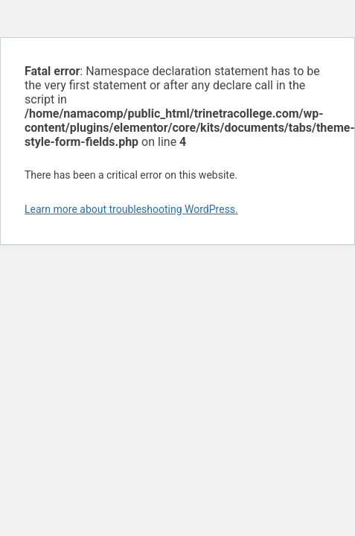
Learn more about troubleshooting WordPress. (131, 209)
